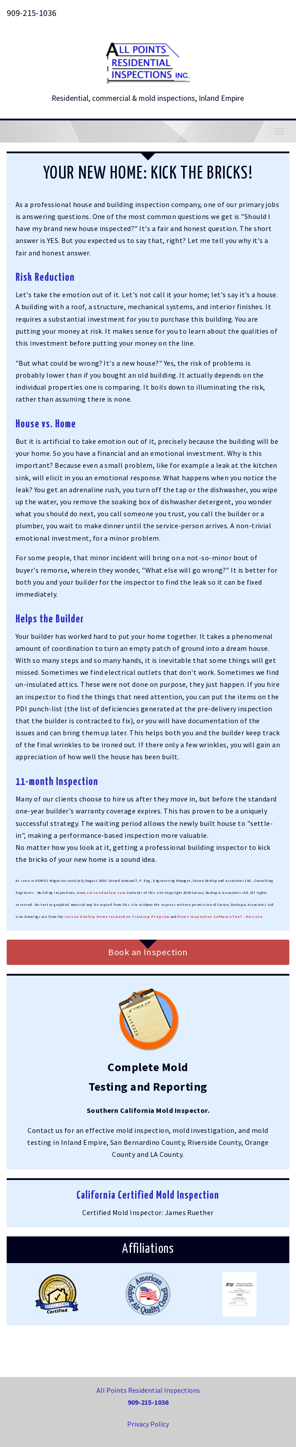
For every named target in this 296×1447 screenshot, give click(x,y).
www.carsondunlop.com (101, 892)
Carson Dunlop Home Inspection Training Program (116, 916)
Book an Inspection (148, 952)
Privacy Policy (148, 1423)
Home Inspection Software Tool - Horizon (220, 916)
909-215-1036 (31, 13)
